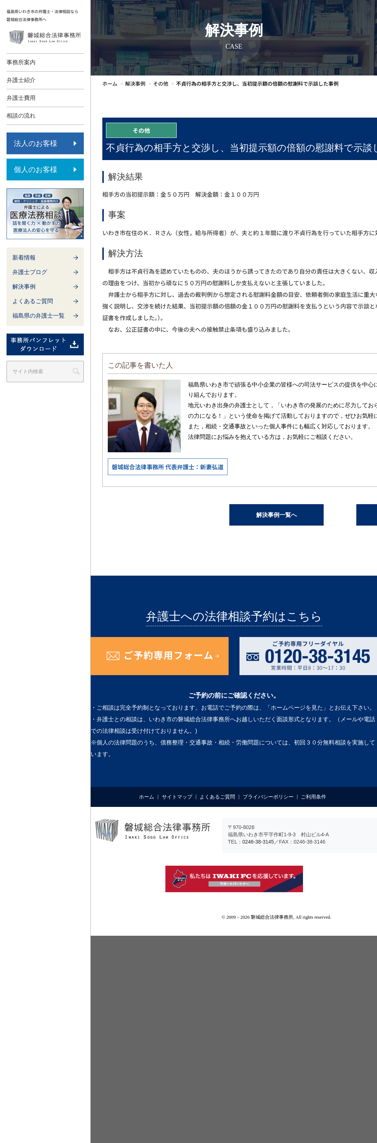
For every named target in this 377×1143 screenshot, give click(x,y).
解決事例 (24, 286)
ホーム (146, 797)
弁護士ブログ (29, 272)
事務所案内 (21, 62)
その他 (141, 130)
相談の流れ (21, 116)
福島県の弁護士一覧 (38, 316)
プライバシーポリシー (268, 797)
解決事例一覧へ (276, 515)
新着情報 (24, 257)
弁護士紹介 (21, 80)
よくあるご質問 (32, 301)
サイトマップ (177, 797)
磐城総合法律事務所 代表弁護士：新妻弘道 (168, 466)
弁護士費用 (21, 98)
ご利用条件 (313, 797)
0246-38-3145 (258, 842)
